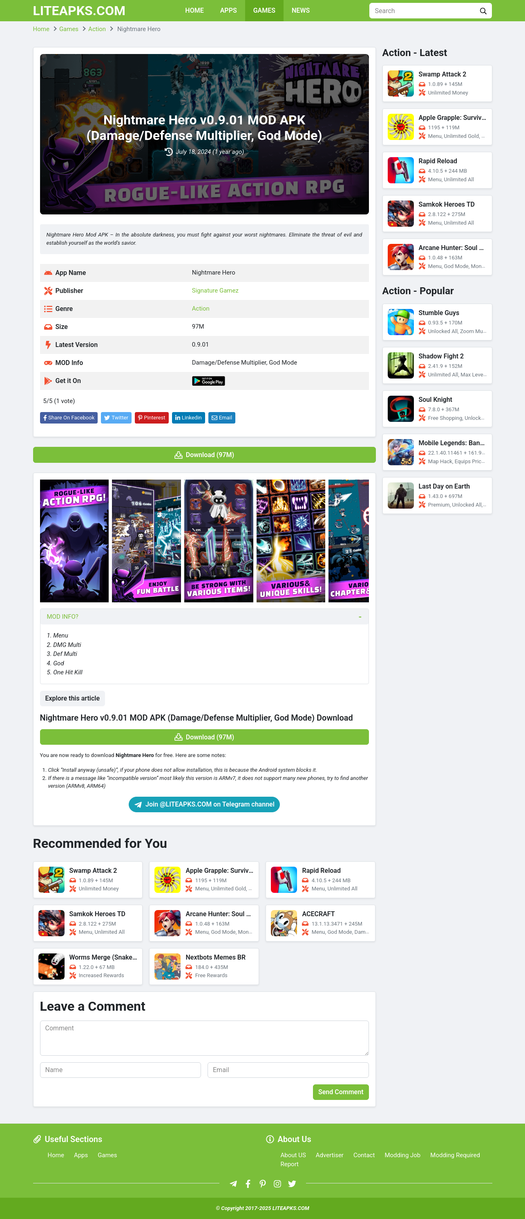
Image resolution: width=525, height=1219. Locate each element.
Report (290, 1164)
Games (264, 10)
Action (201, 308)
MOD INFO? (62, 616)
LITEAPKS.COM (79, 10)
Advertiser (330, 1155)
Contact (364, 1155)
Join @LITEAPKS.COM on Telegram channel (204, 804)
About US (293, 1155)
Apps (228, 10)
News (301, 10)
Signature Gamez (215, 290)
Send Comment (341, 1092)
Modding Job (402, 1155)
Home (194, 10)
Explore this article (72, 698)
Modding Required (455, 1155)
